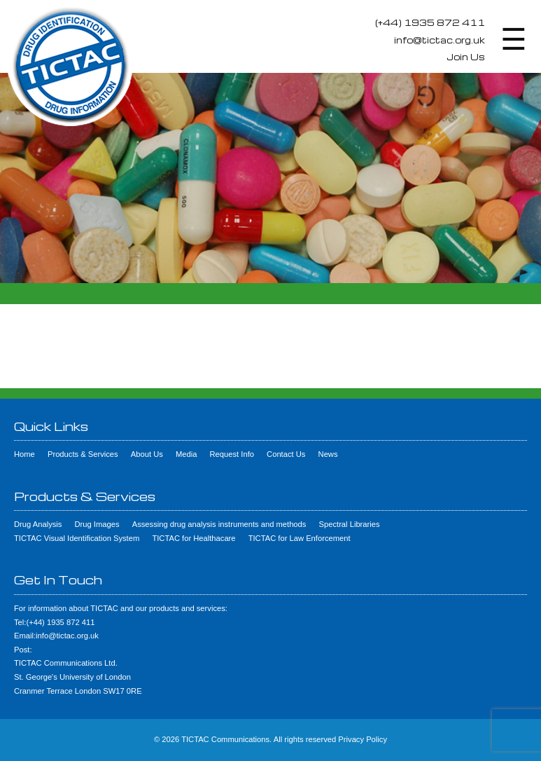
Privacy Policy (362, 739)
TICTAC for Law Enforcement (299, 538)
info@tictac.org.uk (439, 40)
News (328, 454)
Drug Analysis (38, 524)
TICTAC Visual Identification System (76, 538)
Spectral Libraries (349, 524)
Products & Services (83, 454)
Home (24, 454)
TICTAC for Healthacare (193, 538)
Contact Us (286, 454)
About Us (147, 454)
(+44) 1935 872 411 (430, 22)
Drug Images (97, 524)
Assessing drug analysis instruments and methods (219, 524)
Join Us (466, 56)
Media (186, 454)
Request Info (232, 454)
